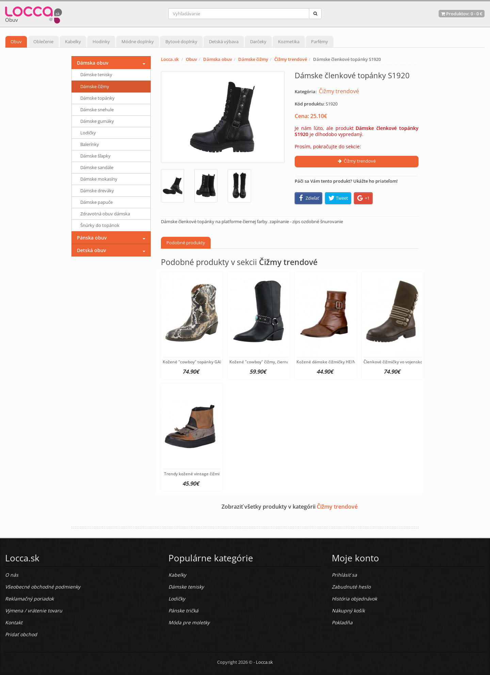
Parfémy (319, 41)
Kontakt (13, 622)
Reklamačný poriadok (29, 598)
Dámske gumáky (97, 121)
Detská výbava (224, 41)
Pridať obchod (21, 634)
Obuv (16, 41)
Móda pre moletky (189, 622)
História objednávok (354, 598)
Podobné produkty (185, 243)
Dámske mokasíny (98, 179)
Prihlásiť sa (344, 575)
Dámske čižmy (253, 59)
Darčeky (258, 41)
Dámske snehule (97, 109)
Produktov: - (461, 14)
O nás (11, 575)
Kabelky (73, 41)
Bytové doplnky (181, 41)
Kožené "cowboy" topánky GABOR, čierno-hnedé (210, 362)
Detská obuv (91, 250)
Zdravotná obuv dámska (105, 214)
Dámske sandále (96, 167)
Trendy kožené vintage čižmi (191, 474)
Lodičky (88, 133)
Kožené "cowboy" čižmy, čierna (259, 362)
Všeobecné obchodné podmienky (42, 586)
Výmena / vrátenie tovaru (33, 610)
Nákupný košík (348, 610)
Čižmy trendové (290, 59)
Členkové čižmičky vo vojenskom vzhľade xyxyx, (409, 362)
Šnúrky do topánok (99, 225)
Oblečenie (43, 41)
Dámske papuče (96, 202)
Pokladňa (342, 622)
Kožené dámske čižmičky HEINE (327, 362)
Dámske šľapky (95, 156)
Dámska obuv (217, 59)
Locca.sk (170, 59)
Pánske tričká (183, 610)
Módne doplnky (137, 41)
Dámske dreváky (97, 190)
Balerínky (89, 144)
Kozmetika (288, 41)
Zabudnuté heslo (351, 586)
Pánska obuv (92, 237)
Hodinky (101, 41)
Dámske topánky (97, 98)
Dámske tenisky (96, 74)
